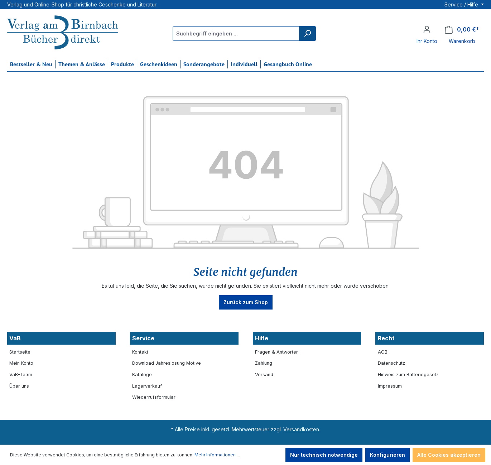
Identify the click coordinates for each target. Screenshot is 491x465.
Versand (264, 374)
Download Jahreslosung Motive (166, 363)
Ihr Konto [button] (427, 41)
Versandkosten (301, 429)
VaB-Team (20, 374)
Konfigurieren (387, 455)
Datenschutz (391, 363)
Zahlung (263, 363)
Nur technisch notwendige (324, 455)
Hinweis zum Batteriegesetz (408, 374)
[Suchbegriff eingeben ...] (236, 33)
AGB (382, 352)
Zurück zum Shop (245, 302)
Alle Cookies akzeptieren (449, 455)
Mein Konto (21, 363)
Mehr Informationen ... (217, 454)
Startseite (19, 352)
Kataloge (142, 374)
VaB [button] (15, 338)
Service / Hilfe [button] (462, 4)
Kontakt (140, 352)
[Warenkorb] (462, 29)
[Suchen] (307, 33)
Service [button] (143, 338)
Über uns (19, 386)
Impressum (390, 386)
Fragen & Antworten (277, 352)
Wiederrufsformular (153, 397)
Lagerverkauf (147, 386)
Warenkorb (462, 41)
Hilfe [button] (261, 338)
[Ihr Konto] (426, 29)
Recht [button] (386, 338)
